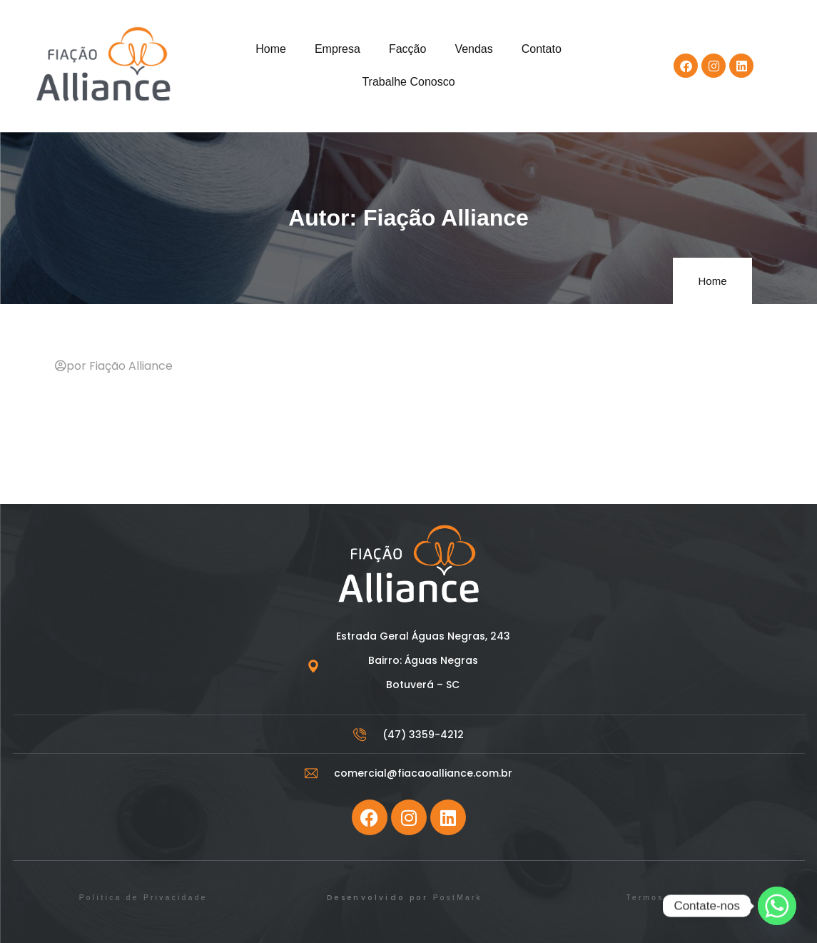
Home (270, 49)
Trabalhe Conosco (408, 82)
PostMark (457, 898)
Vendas (473, 49)
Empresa (337, 49)
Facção (407, 49)
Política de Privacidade (143, 898)
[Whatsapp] (777, 906)
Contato (542, 49)
